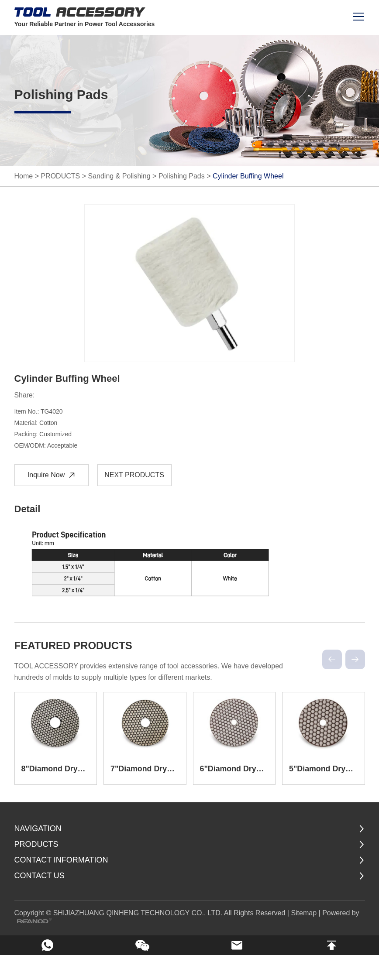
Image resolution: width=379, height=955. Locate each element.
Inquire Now (52, 475)
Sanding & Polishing (119, 176)
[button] (332, 659)
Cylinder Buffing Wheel (248, 176)
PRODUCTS (60, 176)
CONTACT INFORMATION (61, 859)
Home (23, 176)
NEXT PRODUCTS (134, 475)
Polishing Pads (181, 176)
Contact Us (39, 875)
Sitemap (304, 912)
